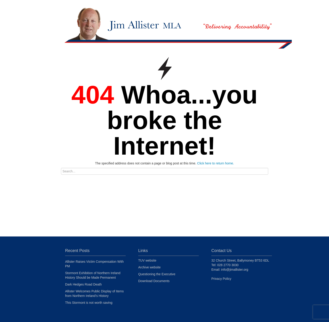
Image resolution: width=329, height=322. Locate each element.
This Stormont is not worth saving (88, 302)
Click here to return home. (215, 163)
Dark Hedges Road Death (83, 284)
